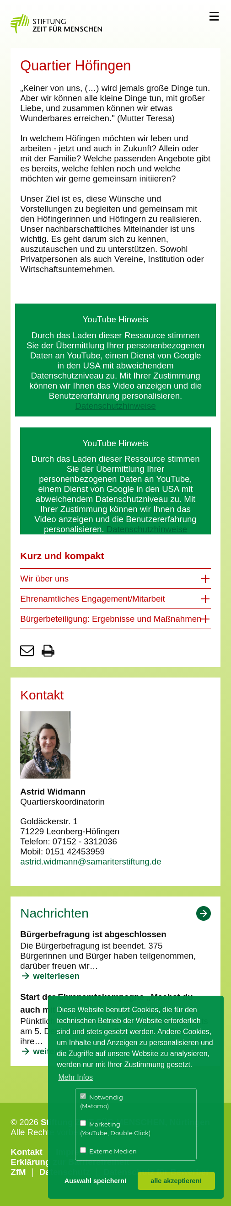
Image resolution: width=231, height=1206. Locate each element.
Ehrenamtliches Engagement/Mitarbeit (92, 598)
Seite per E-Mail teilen (27, 650)
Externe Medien (108, 1151)
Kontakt (26, 1152)
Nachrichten (54, 913)
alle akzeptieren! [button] (176, 1181)
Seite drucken (48, 650)
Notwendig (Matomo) (101, 1101)
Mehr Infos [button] (75, 1077)
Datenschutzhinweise (115, 406)
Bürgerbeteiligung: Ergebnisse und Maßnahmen (110, 619)
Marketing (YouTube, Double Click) (115, 1128)
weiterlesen (56, 976)
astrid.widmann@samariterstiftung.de (90, 861)
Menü (214, 16)
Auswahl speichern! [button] (95, 1181)
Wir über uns (44, 578)
